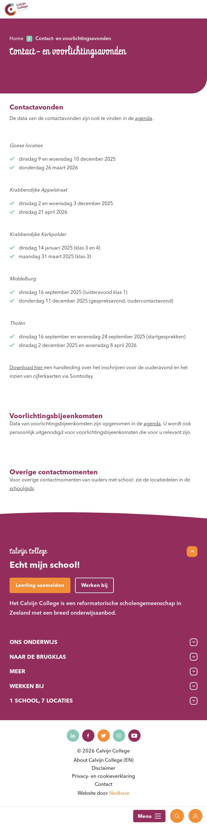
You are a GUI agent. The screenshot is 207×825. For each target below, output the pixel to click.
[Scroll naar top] (192, 551)
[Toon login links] (195, 816)
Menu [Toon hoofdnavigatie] (149, 816)
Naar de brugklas (38, 656)
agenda (143, 118)
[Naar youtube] (134, 735)
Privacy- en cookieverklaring (103, 776)
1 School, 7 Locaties (41, 700)
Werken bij (27, 686)
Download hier (27, 367)
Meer (17, 671)
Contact (103, 784)
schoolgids (22, 488)
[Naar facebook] (88, 735)
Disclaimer (103, 768)
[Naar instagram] (119, 735)
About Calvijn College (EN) (103, 760)
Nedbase (119, 793)
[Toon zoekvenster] (177, 816)
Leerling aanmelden (40, 585)
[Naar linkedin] (73, 735)
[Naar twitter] (104, 735)
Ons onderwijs (34, 642)
